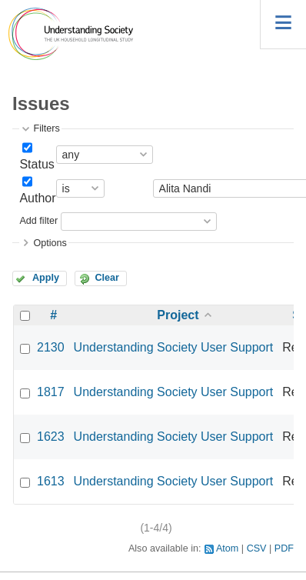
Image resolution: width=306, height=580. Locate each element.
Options (49, 243)
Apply (45, 277)
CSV (257, 548)
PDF (284, 548)
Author (37, 198)
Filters (46, 128)
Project (177, 315)
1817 (51, 391)
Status (36, 164)
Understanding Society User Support (174, 347)
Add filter (38, 220)
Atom (227, 548)
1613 (51, 481)
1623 (51, 436)
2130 (51, 347)
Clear (107, 277)
